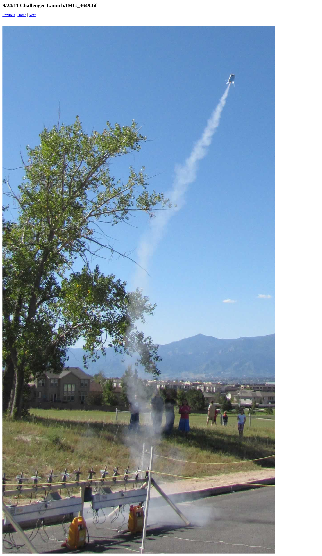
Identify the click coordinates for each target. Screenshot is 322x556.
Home (21, 15)
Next (32, 15)
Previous (8, 15)
